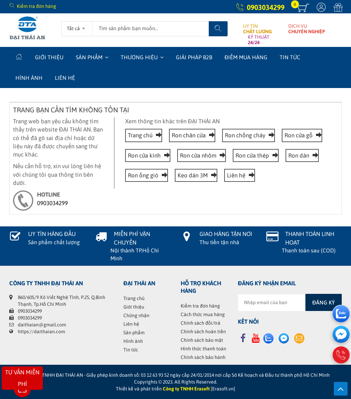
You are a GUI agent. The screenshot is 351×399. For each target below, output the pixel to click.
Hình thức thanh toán (203, 348)
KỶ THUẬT (258, 39)
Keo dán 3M (196, 175)
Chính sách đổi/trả (200, 323)
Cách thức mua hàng (203, 314)
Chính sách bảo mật (202, 340)
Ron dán (302, 155)
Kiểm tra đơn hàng (36, 6)
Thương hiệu (139, 57)
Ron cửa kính (148, 155)
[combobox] (77, 26)
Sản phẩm (89, 57)
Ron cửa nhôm (201, 155)
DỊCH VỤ (306, 28)
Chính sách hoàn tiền (203, 331)
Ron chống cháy (248, 135)
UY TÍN (257, 28)
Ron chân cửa (192, 135)
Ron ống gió (146, 175)
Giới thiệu (49, 57)
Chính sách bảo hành (203, 357)
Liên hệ (65, 78)
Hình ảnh (29, 78)
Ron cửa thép (255, 155)
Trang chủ (143, 135)
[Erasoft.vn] (223, 388)
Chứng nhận (136, 315)
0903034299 (266, 7)
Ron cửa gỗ (302, 135)
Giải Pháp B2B (194, 57)
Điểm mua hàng (246, 57)
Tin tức (290, 57)
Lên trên (341, 389)
